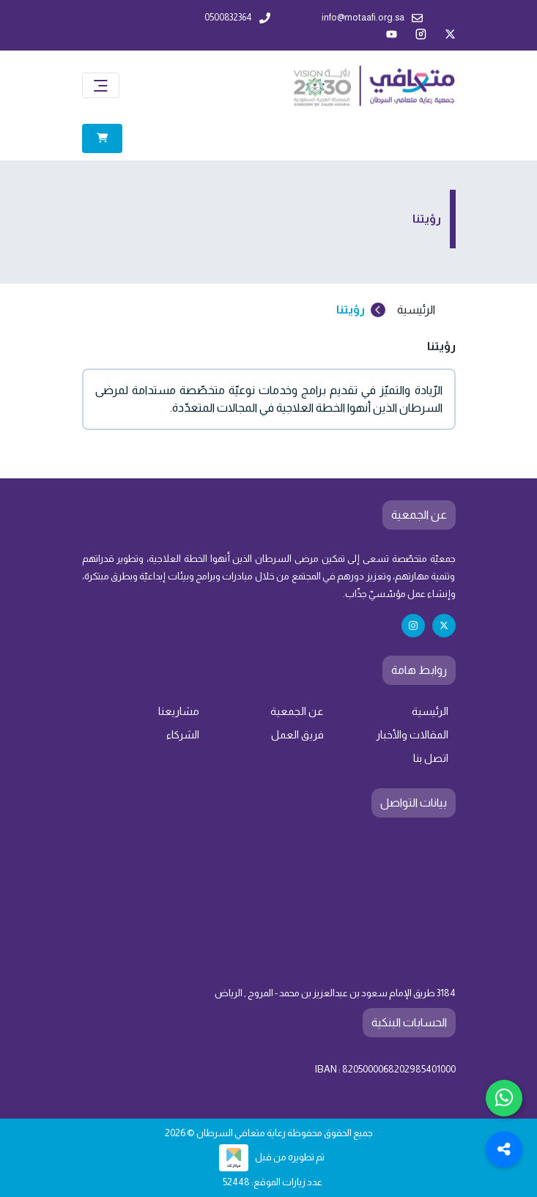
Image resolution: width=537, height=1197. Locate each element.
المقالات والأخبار (412, 735)
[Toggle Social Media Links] (504, 1149)
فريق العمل (297, 735)
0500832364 (237, 17)
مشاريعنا (178, 711)
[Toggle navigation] (100, 85)
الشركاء (182, 735)
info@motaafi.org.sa (372, 17)
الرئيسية (430, 711)
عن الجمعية (297, 711)
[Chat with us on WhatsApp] (504, 1098)
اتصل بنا (430, 758)
